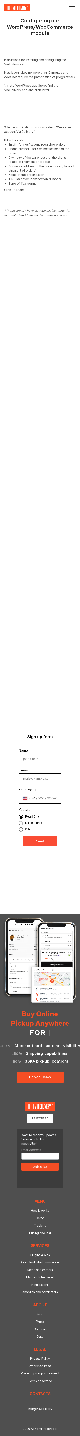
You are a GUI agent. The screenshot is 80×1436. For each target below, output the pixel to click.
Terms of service (40, 1381)
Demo (40, 1218)
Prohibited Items (40, 1366)
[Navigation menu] (72, 8)
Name (23, 750)
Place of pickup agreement (40, 1373)
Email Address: (31, 1150)
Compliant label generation (40, 1262)
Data (40, 1336)
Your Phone (27, 790)
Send (40, 841)
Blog (40, 1314)
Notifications (40, 1284)
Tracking (40, 1225)
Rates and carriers (40, 1270)
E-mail (23, 770)
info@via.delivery (40, 1409)
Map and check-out (40, 1277)
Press (40, 1321)
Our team (40, 1329)
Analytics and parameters (40, 1292)
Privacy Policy (40, 1358)
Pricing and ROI (40, 1233)
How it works (40, 1210)
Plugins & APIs (40, 1255)
